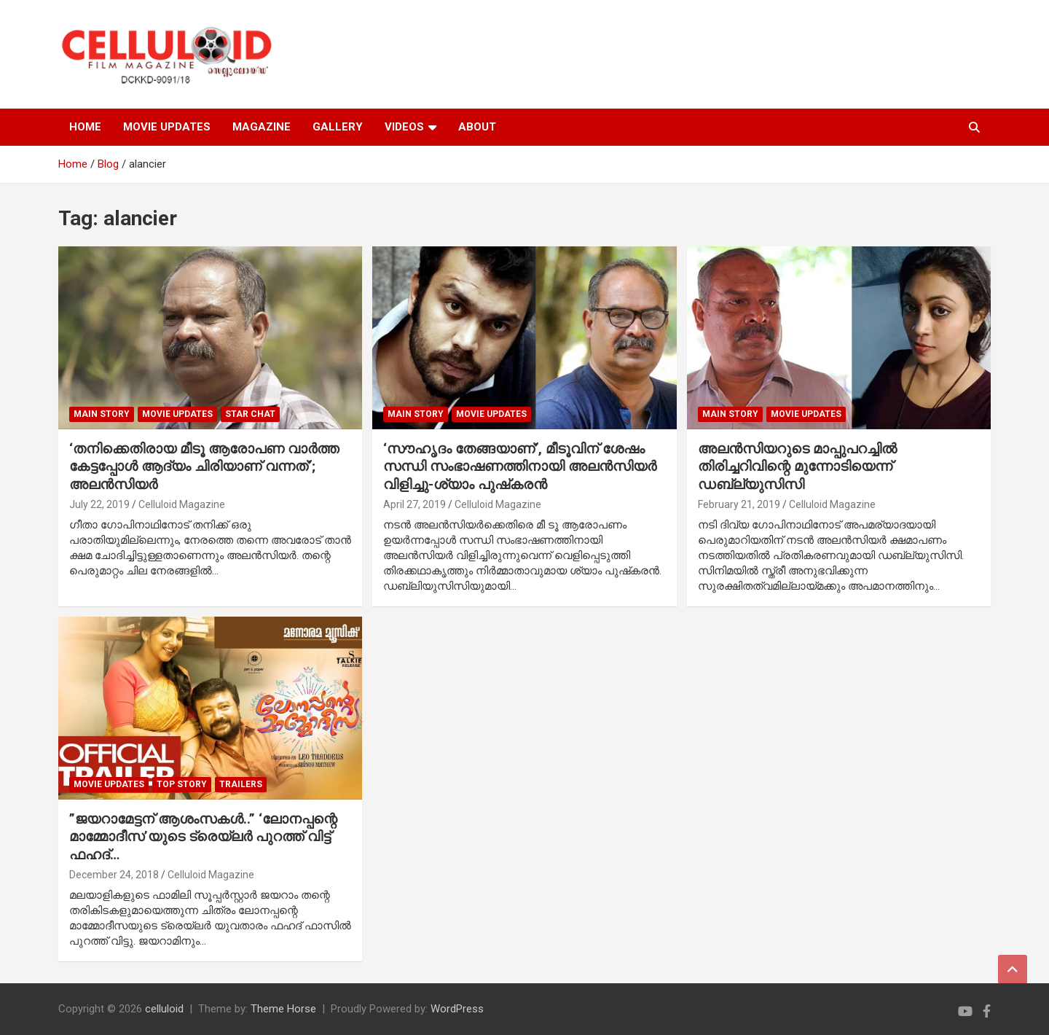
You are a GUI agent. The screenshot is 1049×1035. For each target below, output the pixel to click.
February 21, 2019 (739, 504)
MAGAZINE (261, 126)
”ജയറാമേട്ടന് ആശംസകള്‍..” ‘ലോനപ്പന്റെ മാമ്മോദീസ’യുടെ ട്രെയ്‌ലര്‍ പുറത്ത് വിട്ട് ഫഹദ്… (203, 837)
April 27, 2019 (414, 504)
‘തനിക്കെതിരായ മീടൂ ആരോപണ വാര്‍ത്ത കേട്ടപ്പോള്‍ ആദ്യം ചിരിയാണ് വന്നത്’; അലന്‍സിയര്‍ (204, 466)
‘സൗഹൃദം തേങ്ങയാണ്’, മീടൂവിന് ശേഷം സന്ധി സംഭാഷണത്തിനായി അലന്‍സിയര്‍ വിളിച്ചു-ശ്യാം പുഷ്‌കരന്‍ (519, 466)
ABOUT (477, 126)
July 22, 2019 (99, 504)
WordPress (457, 1008)
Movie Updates (177, 414)
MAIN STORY (102, 414)
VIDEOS (404, 126)
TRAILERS (240, 784)
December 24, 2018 (114, 874)
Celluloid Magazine (181, 504)
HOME (85, 126)
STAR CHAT (250, 414)
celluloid (164, 1008)
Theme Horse (283, 1008)
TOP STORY (182, 784)
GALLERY (338, 126)
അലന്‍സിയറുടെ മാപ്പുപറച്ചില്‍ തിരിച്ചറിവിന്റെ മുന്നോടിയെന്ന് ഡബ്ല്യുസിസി (797, 466)
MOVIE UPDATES (167, 126)
